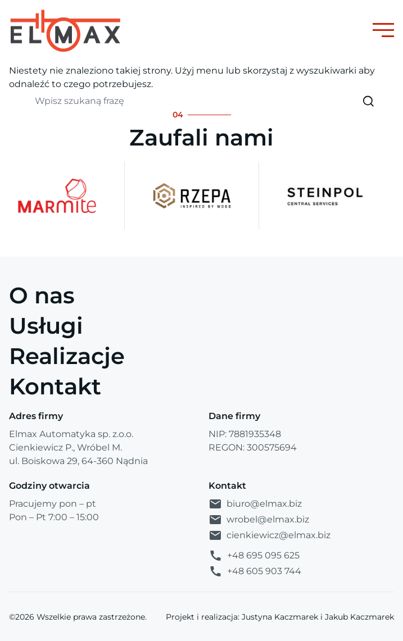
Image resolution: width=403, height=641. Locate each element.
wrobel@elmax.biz (259, 519)
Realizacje (67, 356)
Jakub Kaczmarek (359, 617)
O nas (42, 295)
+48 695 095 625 (254, 555)
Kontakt (55, 386)
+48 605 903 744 (255, 571)
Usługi (46, 325)
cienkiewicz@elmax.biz (269, 535)
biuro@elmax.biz (255, 504)
